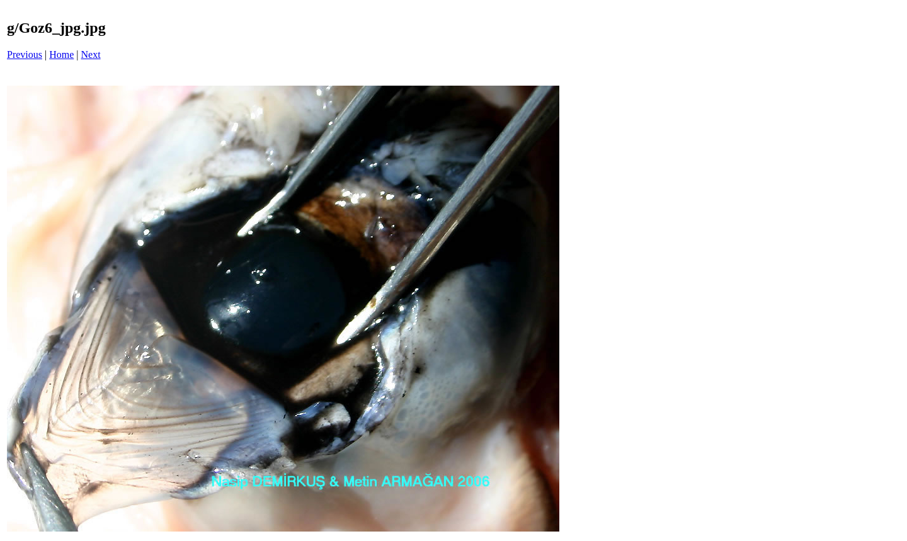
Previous (24, 54)
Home (61, 54)
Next (91, 54)
